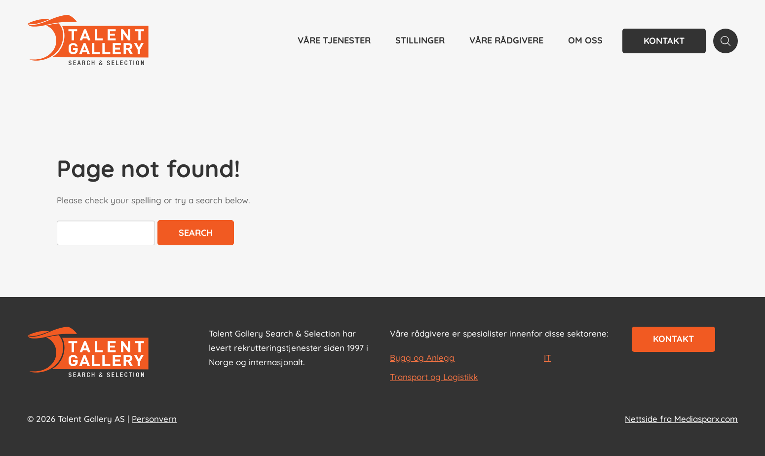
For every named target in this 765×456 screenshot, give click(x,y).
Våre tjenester (334, 40)
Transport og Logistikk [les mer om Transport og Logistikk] (434, 377)
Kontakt (664, 40)
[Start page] (88, 353)
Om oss (585, 40)
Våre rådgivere (506, 40)
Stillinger (420, 40)
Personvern (154, 419)
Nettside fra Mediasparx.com (681, 419)
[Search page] (725, 41)
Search (196, 232)
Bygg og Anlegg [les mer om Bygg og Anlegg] (422, 357)
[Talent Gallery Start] (88, 41)
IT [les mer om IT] (547, 357)
